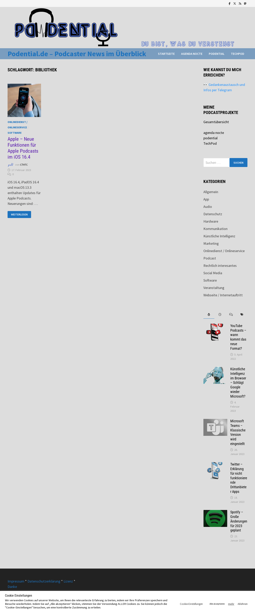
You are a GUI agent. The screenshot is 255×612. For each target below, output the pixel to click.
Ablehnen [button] (243, 604)
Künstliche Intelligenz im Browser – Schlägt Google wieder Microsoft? (238, 382)
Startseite (166, 54)
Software (15, 133)
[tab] (208, 314)
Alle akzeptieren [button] (217, 603)
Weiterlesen (19, 214)
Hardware (210, 221)
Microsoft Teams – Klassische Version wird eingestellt (237, 432)
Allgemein (210, 192)
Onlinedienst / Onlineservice (224, 251)
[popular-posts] (208, 314)
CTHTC (24, 164)
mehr (231, 604)
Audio (207, 206)
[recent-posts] (219, 314)
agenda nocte (191, 54)
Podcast (209, 258)
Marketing (211, 243)
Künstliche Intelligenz (219, 236)
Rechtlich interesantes (220, 265)
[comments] (230, 314)
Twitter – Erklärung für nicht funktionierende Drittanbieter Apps (238, 478)
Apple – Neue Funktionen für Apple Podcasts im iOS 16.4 (23, 148)
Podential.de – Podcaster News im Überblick (77, 53)
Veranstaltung (213, 287)
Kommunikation (215, 228)
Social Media (212, 273)
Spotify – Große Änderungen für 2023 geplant (238, 521)
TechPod (237, 54)
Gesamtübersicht (216, 122)
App (206, 199)
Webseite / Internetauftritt (223, 295)
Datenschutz (212, 214)
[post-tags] (241, 314)
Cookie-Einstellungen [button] (191, 604)
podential (217, 54)
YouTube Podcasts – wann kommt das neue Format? (238, 337)
